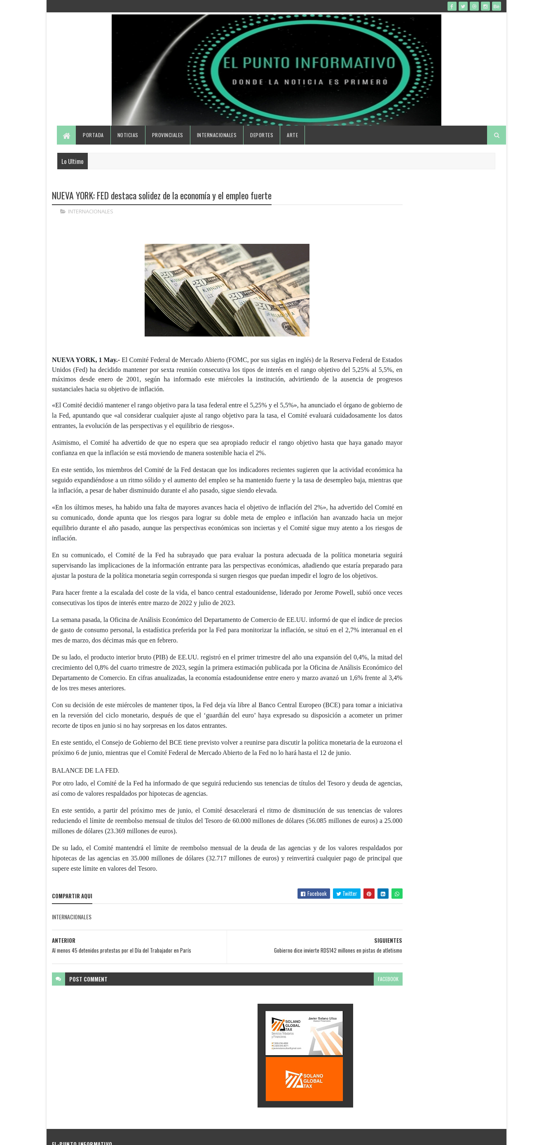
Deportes (262, 149)
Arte (293, 149)
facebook (336, 1024)
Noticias (128, 149)
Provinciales (168, 149)
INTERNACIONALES (90, 226)
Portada (94, 149)
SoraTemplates (90, 1133)
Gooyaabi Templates (160, 1133)
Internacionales (217, 149)
